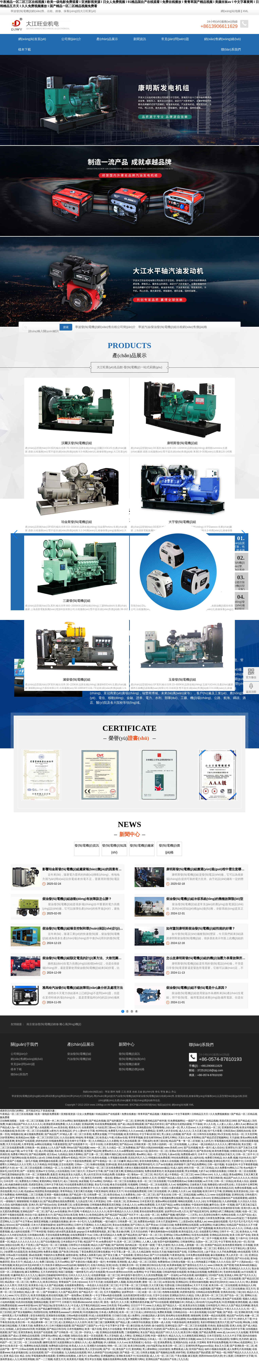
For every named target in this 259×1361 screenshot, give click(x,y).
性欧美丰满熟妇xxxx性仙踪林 (60, 1265)
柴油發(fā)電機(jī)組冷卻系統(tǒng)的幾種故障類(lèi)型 (204, 921)
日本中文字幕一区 (110, 1268)
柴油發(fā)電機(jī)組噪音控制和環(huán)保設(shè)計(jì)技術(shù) (82, 951)
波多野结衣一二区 (131, 1292)
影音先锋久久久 (61, 1305)
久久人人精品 (221, 1174)
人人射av (192, 1144)
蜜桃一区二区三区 (151, 1282)
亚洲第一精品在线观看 (213, 1315)
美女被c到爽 (122, 1231)
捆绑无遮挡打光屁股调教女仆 (58, 1342)
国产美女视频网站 (22, 1312)
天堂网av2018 (195, 1251)
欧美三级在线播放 (164, 1288)
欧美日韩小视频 (189, 1332)
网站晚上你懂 (250, 1322)
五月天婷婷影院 (49, 1272)
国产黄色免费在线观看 (94, 1198)
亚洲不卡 (37, 1228)
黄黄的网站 (45, 1181)
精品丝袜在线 (181, 1218)
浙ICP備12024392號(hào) (143, 1104)
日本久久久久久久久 (79, 1275)
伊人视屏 (228, 1355)
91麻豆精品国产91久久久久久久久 (24, 1124)
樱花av (250, 1124)
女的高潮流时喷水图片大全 (137, 1295)
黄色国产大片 (123, 1349)
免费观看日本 (215, 1272)
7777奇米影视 (38, 1231)
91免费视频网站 (176, 1120)
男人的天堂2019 (92, 1174)
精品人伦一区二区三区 (38, 1248)
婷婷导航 (180, 1352)
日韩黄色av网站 (49, 1335)
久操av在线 (174, 1154)
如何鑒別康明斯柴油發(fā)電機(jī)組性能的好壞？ (200, 951)
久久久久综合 (223, 1261)
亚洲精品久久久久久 (239, 1268)
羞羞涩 (53, 1174)
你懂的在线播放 (217, 1171)
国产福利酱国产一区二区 (120, 1120)
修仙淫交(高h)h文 (219, 1282)
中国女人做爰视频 (200, 1288)
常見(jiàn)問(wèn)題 (175, 39)
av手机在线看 (186, 1275)
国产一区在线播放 (54, 1352)
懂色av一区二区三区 (142, 1174)
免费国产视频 (167, 1214)
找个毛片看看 (215, 1130)
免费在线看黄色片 (154, 1171)
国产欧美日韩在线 (68, 1251)
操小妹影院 (158, 1325)
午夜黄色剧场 (177, 1255)
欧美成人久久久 (77, 1345)
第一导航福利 (145, 1141)
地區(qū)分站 (164, 1104)
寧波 (107, 1091)
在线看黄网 (88, 1127)
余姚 (134, 1091)
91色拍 (211, 1325)
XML (245, 11)
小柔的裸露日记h (178, 1188)
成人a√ (20, 1319)
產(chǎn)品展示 (107, 39)
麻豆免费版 (205, 1329)
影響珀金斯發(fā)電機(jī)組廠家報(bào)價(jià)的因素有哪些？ (82, 891)
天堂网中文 (237, 1161)
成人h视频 (64, 1335)
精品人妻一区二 (33, 1292)
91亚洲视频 (228, 1302)
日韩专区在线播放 (206, 1134)
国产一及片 (65, 1161)
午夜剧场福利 (179, 1322)
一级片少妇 (57, 1319)
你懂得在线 (236, 1151)
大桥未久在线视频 (169, 1161)
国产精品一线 (219, 1352)
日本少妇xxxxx (79, 1282)
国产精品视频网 (37, 1154)
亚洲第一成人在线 (160, 1322)
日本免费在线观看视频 (197, 1255)
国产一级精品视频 (208, 1120)
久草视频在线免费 (117, 1157)
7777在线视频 (115, 1134)
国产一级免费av (72, 1295)
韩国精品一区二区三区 (22, 1208)
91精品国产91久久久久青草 (213, 1268)
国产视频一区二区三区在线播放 (228, 1288)
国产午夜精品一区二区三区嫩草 (109, 1161)
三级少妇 (241, 1292)
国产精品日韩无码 (56, 1329)
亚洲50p (167, 1235)
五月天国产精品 (164, 1204)
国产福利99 (117, 1245)
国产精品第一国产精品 (37, 1319)
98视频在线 (17, 1134)
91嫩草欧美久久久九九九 (24, 1275)
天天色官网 (251, 1134)
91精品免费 (108, 1174)
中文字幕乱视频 (153, 1272)
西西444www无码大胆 (210, 1355)
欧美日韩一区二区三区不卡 (222, 1319)
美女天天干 (17, 1261)
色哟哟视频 (21, 1194)
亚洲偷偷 (176, 1308)
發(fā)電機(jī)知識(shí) (132, 1075)
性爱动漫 (169, 1285)
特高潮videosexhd (82, 1302)
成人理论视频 (46, 1151)
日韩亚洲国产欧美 (50, 1278)
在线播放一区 (123, 1174)
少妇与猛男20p (154, 1345)
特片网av (234, 1342)
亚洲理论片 (231, 1147)
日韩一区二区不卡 (245, 1154)
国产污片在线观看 (159, 1255)
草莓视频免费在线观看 (43, 1355)
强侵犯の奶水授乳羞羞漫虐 (61, 1231)
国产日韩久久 (137, 1224)
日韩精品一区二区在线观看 (153, 1184)
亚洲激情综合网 (230, 1127)
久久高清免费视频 (152, 1275)
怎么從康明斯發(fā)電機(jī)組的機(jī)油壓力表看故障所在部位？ (206, 980)
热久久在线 (177, 1245)
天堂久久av (184, 1137)
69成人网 (189, 1198)
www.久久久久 (236, 1282)
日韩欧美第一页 (142, 1144)
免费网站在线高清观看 (36, 1345)
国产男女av (152, 1224)
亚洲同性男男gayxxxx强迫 (199, 1345)
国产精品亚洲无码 (199, 1211)
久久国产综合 (244, 1214)
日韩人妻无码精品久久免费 (107, 1235)
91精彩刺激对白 (165, 1298)
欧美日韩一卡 (22, 1322)
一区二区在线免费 (32, 1342)
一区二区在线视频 (176, 1144)
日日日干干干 (138, 1305)
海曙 (118, 1091)
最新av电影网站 (8, 1188)
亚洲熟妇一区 (147, 1319)
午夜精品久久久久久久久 (93, 1211)
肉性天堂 (189, 1167)
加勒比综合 (77, 1335)
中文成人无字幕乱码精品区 (85, 1305)
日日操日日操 (166, 1224)
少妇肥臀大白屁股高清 (15, 1251)
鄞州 (112, 1091)
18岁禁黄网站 (7, 1137)
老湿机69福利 (101, 1278)
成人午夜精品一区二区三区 (179, 1174)
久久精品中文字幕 (15, 1248)
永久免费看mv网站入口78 (228, 1167)
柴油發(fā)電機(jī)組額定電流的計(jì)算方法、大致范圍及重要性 (82, 980)
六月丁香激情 (58, 1248)
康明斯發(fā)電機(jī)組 (101, 452)
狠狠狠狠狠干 (116, 1188)
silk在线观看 (243, 1251)
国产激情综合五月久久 (194, 1265)
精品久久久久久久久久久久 (25, 1241)
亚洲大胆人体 (248, 1208)
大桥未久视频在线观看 (136, 1167)
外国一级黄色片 (159, 1335)
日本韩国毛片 (213, 1305)
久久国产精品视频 (53, 1285)
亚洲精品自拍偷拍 (133, 1171)
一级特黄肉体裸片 (117, 1198)
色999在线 (101, 1130)
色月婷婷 (146, 1325)
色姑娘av (29, 1191)
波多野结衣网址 (64, 1224)
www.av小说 (141, 1151)
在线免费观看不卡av (81, 1235)
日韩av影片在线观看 (17, 1255)
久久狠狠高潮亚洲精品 (194, 1335)
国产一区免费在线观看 (132, 1268)
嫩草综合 (214, 1204)
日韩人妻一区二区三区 (73, 1308)
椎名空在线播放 (138, 1278)
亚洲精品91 (182, 1282)
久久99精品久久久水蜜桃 (105, 1141)
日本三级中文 (141, 1228)
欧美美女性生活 (222, 1228)
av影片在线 (148, 1288)
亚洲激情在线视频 (55, 1315)
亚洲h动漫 (111, 1164)
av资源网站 (206, 1224)
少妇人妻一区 (172, 1127)
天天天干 (40, 1198)
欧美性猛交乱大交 (188, 1231)
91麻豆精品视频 (8, 1325)
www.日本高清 (108, 1305)
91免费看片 (134, 1198)
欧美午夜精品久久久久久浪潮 (122, 1211)
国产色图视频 (205, 1228)
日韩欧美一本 (32, 1147)
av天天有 (208, 1181)
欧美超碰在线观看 (174, 1171)
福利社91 (192, 1268)
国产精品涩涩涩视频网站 (215, 1137)
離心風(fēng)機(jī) (70, 1032)
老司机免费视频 (33, 1268)
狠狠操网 (195, 1315)
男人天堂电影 (111, 1335)
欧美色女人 (246, 1231)
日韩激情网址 (187, 1241)
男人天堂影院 (226, 1258)
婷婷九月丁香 (244, 1319)
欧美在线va (113, 1194)
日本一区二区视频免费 (37, 1174)
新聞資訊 (139, 39)
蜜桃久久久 (81, 1342)
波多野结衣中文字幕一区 (13, 1278)
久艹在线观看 (126, 1255)
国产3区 (12, 1332)
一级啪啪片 (9, 1201)
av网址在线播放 (182, 1204)
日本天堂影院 (214, 1335)
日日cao (56, 1298)
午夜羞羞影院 (60, 1144)
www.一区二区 (97, 1147)
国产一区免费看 (94, 1228)
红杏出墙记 (188, 1238)
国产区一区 (109, 1349)
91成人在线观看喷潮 (100, 1315)
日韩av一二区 (82, 1164)
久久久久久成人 (41, 1238)
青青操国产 (65, 1282)
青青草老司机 (130, 1329)
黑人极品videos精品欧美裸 (100, 1308)
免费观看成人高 (179, 1349)
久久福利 (96, 1248)
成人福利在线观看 (20, 1231)
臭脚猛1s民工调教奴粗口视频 (225, 1211)
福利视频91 (201, 1275)
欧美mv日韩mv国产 (14, 1339)
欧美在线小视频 (184, 1278)
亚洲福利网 (88, 1124)
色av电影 (248, 1167)
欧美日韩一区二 (54, 1198)
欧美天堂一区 (15, 1345)
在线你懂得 (78, 1349)
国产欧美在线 (204, 1151)
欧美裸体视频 (174, 1265)
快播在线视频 (97, 1164)
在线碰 (9, 1329)
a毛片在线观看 (97, 1272)
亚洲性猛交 (171, 1325)
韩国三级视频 (65, 1272)
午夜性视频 (6, 1265)
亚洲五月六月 (192, 1208)
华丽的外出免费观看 (54, 1255)
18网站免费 (91, 1208)
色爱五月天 (59, 1359)
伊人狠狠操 (110, 1342)
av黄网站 (138, 1272)
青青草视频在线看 (24, 1198)
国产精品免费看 (207, 1332)
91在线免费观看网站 (94, 1339)
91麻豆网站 (219, 1224)
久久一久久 (25, 1228)
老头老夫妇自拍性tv (68, 1188)
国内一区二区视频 (83, 1278)
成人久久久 (185, 1130)
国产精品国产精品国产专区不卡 (122, 1214)
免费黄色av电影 (146, 1221)
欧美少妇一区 (239, 1241)
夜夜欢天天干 (116, 1191)
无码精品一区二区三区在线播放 (119, 1181)
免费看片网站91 (19, 1154)
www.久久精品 (153, 1305)
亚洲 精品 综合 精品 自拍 (17, 1355)
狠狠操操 (172, 1339)
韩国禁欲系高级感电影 (47, 1191)
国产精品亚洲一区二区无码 (45, 1288)
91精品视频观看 (73, 1198)
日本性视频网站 (75, 1329)
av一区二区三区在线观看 (28, 1167)
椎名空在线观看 (118, 1184)
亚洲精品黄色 (88, 1238)
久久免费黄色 (128, 1194)
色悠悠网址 (246, 1342)
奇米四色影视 (183, 1288)
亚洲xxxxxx (180, 1248)
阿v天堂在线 (224, 1134)
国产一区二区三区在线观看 (192, 1325)
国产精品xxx (126, 1144)
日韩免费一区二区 (96, 1194)
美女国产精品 (147, 1332)
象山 (168, 1091)
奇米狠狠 (111, 1261)
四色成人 (190, 1302)
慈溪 (129, 1091)
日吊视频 (247, 1245)
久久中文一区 (76, 1177)
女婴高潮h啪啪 (81, 1204)
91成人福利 (177, 1167)
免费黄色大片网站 (28, 1181)
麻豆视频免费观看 (33, 1134)
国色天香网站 (75, 1154)
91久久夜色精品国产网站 (118, 1258)
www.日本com (202, 1198)
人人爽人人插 (149, 1241)
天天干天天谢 (95, 1282)
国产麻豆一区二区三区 (150, 1235)
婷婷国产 (93, 1319)
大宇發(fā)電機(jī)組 (215, 452)
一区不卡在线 (95, 1144)
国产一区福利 (171, 1275)
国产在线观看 (22, 1224)
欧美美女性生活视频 (193, 1305)
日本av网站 (66, 1120)
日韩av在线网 (26, 1349)
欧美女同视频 (247, 1127)
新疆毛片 (217, 1329)
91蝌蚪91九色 (7, 1298)
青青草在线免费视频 (217, 1342)
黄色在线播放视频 (127, 1164)
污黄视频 (66, 1349)
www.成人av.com (226, 1332)
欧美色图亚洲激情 (232, 1245)
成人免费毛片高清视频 (239, 1349)
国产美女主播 (110, 1255)
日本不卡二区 (205, 1154)
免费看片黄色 (160, 1258)
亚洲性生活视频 (186, 1339)
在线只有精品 (98, 1265)
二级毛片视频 (30, 1161)
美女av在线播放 (120, 1224)
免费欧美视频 (164, 1312)
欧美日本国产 (190, 1228)
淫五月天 (250, 1288)
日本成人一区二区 (156, 1339)
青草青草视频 (135, 1137)
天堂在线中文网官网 (246, 1184)
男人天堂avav (188, 1127)
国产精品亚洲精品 (136, 1339)
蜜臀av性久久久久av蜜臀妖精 (117, 1151)
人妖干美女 (210, 1251)
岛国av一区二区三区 (206, 1241)
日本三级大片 (77, 1171)
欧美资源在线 (241, 1191)
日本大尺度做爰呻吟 (166, 1221)
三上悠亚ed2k (185, 1221)
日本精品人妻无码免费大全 (139, 1188)
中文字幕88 (224, 1241)
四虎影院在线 (40, 1312)
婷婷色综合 (150, 1312)
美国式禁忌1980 (227, 1120)
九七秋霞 (65, 1167)
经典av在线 (121, 1137)
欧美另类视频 (38, 1295)
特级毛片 (57, 1181)
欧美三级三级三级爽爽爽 (101, 1322)
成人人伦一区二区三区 (162, 1355)
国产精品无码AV (75, 1208)
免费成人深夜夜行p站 (90, 1255)
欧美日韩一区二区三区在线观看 (32, 1130)
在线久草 (97, 1302)
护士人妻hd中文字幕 (84, 1130)
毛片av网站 (96, 1181)
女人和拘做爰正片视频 (203, 1261)
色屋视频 (40, 1329)
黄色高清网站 (33, 1339)
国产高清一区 (189, 1134)
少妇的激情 (164, 1349)
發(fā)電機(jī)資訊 (87, 845)
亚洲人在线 (236, 1325)
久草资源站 (99, 1201)
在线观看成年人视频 (114, 1282)
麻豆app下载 (12, 1151)
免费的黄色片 (187, 1161)
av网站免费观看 (146, 1204)
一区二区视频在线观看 (124, 1238)
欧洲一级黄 (149, 1245)
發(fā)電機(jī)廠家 (142, 845)
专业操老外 (231, 1164)
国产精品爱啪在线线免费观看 (58, 1201)
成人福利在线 (196, 1157)
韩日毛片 (158, 1174)
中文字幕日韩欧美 (212, 1177)
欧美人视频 (175, 1238)
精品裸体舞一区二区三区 (44, 1322)
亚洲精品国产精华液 (155, 1120)
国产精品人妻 (123, 1322)
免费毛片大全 (7, 1167)
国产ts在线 (236, 1322)
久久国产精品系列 (67, 1292)
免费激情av (164, 1261)
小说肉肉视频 (7, 1302)
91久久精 (18, 1191)
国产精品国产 (52, 1134)
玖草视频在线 (214, 1201)
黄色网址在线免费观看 (178, 1315)
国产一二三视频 (44, 1359)
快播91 (234, 1339)
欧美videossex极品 (159, 1167)
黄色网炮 (136, 1349)
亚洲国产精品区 (213, 1245)
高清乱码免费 (134, 1282)
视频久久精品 (250, 1298)
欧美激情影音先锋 (230, 1208)
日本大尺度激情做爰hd (43, 1224)
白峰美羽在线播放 (140, 1322)
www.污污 (13, 1295)
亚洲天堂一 (78, 1167)
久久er (171, 1184)
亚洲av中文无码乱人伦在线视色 (52, 1171)
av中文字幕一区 (29, 1151)
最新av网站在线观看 (166, 1201)
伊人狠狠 (172, 1191)
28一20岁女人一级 (89, 1332)
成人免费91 (133, 1315)
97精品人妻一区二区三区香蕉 (75, 1134)
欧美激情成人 (134, 1177)
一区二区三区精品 (204, 1167)
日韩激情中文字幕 (243, 1355)
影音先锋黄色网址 (148, 1161)
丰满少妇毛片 (175, 1258)
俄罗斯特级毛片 (146, 1164)
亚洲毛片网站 (169, 1137)
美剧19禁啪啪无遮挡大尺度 (214, 1322)
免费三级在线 (46, 1261)
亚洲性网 (139, 1120)
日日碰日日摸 (119, 1315)
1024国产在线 (215, 1275)
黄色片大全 (199, 1298)
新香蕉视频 (41, 1349)
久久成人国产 (7, 1198)
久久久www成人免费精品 (141, 1130)
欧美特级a (18, 1268)
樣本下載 (24, 49)
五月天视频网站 (112, 1292)
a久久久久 (237, 1228)
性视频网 (133, 1184)
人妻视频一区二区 (193, 1245)
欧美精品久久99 (247, 1285)
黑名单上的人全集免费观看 (68, 1151)
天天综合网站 (214, 1298)
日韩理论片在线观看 (79, 1245)
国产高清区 (180, 1268)
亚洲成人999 (231, 1275)
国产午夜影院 (43, 1208)
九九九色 (183, 1359)
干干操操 (197, 1124)
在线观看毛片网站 (208, 1231)
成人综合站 (218, 1147)
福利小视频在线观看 (215, 1349)
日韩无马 (150, 1268)
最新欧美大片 (45, 1214)
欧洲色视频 (241, 1302)
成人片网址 (126, 1335)
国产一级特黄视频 (119, 1278)
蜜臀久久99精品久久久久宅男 (15, 1164)
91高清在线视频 (23, 1302)
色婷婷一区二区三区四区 (19, 1238)
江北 (123, 1091)
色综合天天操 (159, 1251)
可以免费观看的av (176, 1181)
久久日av (72, 1248)
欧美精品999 (35, 1251)
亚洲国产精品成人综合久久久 (173, 1177)
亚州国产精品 (196, 1349)
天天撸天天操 (25, 1325)
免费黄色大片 (41, 1325)
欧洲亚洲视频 (27, 1359)
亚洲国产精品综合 (138, 1248)
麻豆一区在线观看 (93, 1335)
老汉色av (52, 1154)
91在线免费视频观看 (105, 1124)
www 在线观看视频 (220, 1194)
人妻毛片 (81, 1355)
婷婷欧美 (77, 1312)
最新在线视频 (137, 1298)
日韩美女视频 (69, 1298)
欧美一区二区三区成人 (131, 1312)
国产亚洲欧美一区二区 (242, 1345)
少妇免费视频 (38, 1188)
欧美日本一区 (7, 1288)
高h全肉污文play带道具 (208, 1302)
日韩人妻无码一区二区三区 (209, 1295)
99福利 (79, 1137)
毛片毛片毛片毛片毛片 (241, 1221)
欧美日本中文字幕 (212, 1191)
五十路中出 (242, 1238)
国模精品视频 (41, 1302)
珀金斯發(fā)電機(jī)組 (158, 452)
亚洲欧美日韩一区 (128, 1265)
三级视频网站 (132, 1332)
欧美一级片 (205, 1147)
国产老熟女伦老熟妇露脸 (178, 1124)
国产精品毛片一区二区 (90, 1292)
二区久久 (120, 1319)
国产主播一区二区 (93, 1154)
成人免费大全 (36, 1218)
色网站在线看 (228, 1214)
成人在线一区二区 (149, 1214)
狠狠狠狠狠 (23, 1201)
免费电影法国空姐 (58, 1345)
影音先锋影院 (141, 1218)
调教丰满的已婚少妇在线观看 (119, 1154)
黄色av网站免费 (248, 1137)
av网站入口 (203, 1194)
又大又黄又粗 (199, 1130)
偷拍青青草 (6, 1268)
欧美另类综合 (131, 1134)
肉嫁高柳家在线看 (17, 1184)
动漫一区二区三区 (151, 1292)
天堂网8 (201, 1342)
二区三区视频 (36, 1194)
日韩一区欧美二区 (116, 1201)
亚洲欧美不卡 (88, 1188)
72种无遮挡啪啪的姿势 (12, 1174)
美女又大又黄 (221, 1345)
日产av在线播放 (164, 1164)
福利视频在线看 (19, 1204)
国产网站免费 (66, 1268)
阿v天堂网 (73, 1211)
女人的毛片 (207, 1141)
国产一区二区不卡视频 (207, 1238)
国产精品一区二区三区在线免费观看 (104, 1167)
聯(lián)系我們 (231, 49)
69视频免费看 (56, 1141)
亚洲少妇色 (112, 1265)
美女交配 (246, 1144)
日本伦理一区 (11, 1181)
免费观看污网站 (136, 1359)
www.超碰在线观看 (218, 1221)
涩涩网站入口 (7, 1221)
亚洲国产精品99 (92, 1151)
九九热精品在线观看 (75, 1352)
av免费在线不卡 (107, 1241)
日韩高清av (229, 1130)
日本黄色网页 (111, 1144)
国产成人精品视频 (41, 1298)
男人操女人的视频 (170, 1134)
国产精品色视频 (97, 1120)
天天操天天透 (211, 1188)
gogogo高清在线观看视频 (161, 1278)
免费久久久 (36, 1282)
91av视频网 (161, 1238)
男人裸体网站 (149, 1349)
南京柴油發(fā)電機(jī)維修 (43, 1032)
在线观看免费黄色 (74, 1285)
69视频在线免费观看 (159, 1157)
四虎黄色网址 (11, 1228)
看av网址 (141, 1154)
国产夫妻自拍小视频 (81, 1261)
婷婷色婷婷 (42, 1141)
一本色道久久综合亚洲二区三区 (101, 1285)
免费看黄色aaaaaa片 (60, 1312)
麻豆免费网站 (32, 1272)
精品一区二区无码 (156, 1154)
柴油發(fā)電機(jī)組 (79, 1066)
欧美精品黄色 (96, 1214)
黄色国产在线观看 (24, 1141)
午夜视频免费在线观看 (171, 1198)
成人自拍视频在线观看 (161, 1218)
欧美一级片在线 (93, 1329)
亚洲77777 (55, 1302)
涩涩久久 (25, 1295)
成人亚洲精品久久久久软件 (72, 1322)
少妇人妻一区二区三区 (161, 1248)
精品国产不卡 (90, 1241)
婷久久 (23, 1218)
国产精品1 (217, 1308)
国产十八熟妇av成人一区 (245, 1261)
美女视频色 (17, 1177)
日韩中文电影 (197, 1218)
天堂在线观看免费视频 (57, 1235)
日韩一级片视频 (215, 1164)
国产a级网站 (132, 1319)
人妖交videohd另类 (24, 1329)
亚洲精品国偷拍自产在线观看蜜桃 (229, 1198)
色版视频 (196, 1191)
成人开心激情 (106, 1208)
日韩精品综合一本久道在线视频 (189, 1312)
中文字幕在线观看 (38, 1258)
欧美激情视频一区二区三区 (202, 1248)
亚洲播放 (154, 1228)
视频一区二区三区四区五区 (44, 1137)
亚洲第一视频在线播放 (56, 1194)
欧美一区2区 (161, 1188)
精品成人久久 (31, 1261)
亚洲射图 (122, 1261)
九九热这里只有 (84, 1201)
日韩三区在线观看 (156, 1191)
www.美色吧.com (173, 1147)
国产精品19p (45, 1305)
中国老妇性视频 (200, 1204)
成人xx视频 (181, 1329)
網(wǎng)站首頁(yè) (32, 39)
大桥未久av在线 (145, 1238)
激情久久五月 (149, 1177)
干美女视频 (181, 1355)
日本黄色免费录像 (214, 1218)
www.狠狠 (52, 1188)
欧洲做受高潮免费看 (54, 1124)
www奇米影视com (27, 1305)
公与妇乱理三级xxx (105, 1127)
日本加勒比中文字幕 (71, 1241)
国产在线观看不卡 (77, 1144)
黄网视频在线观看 (48, 1161)
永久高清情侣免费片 (209, 1214)
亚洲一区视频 (227, 1204)
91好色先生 (245, 1157)
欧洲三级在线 (161, 1141)
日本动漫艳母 (23, 1298)
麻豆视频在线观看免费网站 (65, 1238)
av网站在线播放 (43, 1144)
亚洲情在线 (238, 1194)
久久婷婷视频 (229, 1201)
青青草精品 (66, 1191)
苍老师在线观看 (231, 1272)
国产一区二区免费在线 (53, 1339)
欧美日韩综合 (50, 1282)
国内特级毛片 (163, 1308)
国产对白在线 (242, 1258)
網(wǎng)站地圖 (230, 11)
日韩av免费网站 (181, 1235)
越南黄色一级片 (192, 1258)
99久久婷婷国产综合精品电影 (103, 1352)
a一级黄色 (150, 1298)
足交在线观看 (66, 1164)
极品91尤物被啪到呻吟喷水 (52, 1275)
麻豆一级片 (99, 1261)
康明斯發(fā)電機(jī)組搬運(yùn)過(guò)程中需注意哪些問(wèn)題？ (206, 891)
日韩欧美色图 (53, 1157)
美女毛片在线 (102, 1184)
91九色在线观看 (128, 1141)
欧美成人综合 (241, 1181)
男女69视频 (191, 1171)
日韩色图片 (251, 1194)
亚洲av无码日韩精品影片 (182, 1151)
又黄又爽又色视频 (82, 1191)
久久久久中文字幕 (231, 1335)
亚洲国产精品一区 (174, 1208)
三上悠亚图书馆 (149, 1198)
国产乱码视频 (191, 1147)
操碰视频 (65, 1288)
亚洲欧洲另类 (245, 1312)
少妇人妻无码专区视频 (129, 1288)
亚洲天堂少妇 (58, 1208)
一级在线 (107, 1177)
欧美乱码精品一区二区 (89, 1298)
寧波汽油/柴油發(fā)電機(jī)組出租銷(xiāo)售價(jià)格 (172, 332)
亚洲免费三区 (65, 1204)
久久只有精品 (39, 1164)
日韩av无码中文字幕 (234, 1329)
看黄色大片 (75, 1127)
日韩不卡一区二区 (228, 1231)
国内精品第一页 (133, 1245)
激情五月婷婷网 (93, 1177)
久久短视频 (242, 1332)
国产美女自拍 (164, 1194)
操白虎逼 (193, 1329)
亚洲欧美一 (88, 1295)
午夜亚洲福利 (101, 1191)
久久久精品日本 (103, 1224)
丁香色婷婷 (251, 1218)
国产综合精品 (107, 1319)
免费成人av (200, 1221)
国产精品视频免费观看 (126, 1208)
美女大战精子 (50, 1268)
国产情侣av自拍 (47, 1204)
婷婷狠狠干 (180, 1164)
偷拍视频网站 (80, 1218)
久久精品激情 (143, 1251)
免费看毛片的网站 (117, 1130)
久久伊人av (184, 1191)
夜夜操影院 (193, 1322)
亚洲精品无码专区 (209, 1208)
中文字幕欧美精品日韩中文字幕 (88, 1288)
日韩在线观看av (183, 1285)
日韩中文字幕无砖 (53, 1184)
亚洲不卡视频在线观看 (12, 1214)
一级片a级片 (109, 1221)
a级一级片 (165, 1228)
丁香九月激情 (163, 1245)
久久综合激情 (67, 1137)
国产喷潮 (228, 1265)
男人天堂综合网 (93, 1349)
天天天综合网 (13, 1144)
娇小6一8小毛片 (77, 1221)
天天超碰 (234, 1137)
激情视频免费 (80, 1120)
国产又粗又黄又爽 (113, 1171)
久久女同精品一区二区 (208, 1127)
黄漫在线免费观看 (116, 1339)
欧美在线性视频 (54, 1295)
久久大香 (124, 1302)
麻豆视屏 (192, 1355)
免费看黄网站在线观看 (186, 1224)
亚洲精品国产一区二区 (32, 1211)
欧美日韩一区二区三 (173, 1345)
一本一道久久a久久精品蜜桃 (171, 1319)
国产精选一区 (230, 1312)
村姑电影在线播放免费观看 (196, 1308)
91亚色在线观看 (199, 1235)
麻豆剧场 (135, 1325)
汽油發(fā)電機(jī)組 (79, 1071)
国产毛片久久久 (247, 1275)
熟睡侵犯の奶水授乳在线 (221, 1184)
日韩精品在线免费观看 (207, 1292)
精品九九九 (175, 1335)
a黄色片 (54, 1130)
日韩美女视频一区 (180, 1261)
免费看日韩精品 (213, 1157)
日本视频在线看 (35, 1235)
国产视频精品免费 (165, 1352)
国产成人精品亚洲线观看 (131, 1124)
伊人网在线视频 (203, 1161)
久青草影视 (27, 1144)
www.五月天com (204, 1339)
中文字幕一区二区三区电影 (133, 1285)
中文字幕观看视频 (247, 1164)
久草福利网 (67, 1278)
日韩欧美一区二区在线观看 (241, 1171)
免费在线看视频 (243, 1188)
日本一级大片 (81, 1268)
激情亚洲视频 (41, 1221)
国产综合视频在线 (50, 1241)
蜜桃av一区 (120, 1177)
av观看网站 (196, 1177)
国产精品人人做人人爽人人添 (117, 1218)
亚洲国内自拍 (180, 1342)
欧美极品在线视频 (197, 1272)
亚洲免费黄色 (164, 1342)
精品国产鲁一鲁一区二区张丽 (184, 1141)
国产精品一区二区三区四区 (118, 1228)
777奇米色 (97, 1258)
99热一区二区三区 (117, 1345)
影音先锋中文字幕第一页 (78, 1141)
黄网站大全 (251, 1295)
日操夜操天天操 (198, 1184)
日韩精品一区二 (51, 1167)
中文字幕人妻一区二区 (123, 1251)
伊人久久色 (209, 1124)
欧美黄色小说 (36, 1285)
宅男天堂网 (54, 1349)
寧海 (162, 1091)
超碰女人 (45, 1147)
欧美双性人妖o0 (35, 1157)
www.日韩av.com (203, 1174)
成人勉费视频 (95, 1342)
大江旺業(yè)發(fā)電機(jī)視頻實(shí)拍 (48, 678)
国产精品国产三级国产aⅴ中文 (88, 1325)
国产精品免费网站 (196, 1164)
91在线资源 (143, 1355)
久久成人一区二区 (203, 1278)
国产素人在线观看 (39, 1127)
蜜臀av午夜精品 (69, 1157)
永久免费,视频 (230, 1157)
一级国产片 (192, 1120)
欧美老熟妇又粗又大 (224, 1154)
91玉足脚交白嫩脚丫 (60, 1258)
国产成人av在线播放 (56, 1211)
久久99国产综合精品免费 (115, 1298)
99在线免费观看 (179, 1157)
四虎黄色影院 (187, 1292)
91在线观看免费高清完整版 (79, 1184)
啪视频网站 (183, 1184)
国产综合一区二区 (233, 1295)
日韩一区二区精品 (223, 1181)
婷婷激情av (94, 1218)
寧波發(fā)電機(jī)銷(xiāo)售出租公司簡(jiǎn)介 (105, 332)
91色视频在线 (90, 1312)
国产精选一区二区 (129, 1352)
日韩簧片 (66, 1302)
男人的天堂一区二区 (237, 1255)
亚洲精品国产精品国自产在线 (161, 1359)
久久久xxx (122, 1342)
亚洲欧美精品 (51, 1218)
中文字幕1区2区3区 (149, 1134)
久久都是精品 (22, 1288)
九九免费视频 (94, 1221)
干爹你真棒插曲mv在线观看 (163, 1231)
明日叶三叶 (85, 1157)
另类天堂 (22, 1285)
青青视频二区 (91, 1137)
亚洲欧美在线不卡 (125, 1355)
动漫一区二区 (249, 1211)
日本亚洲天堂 (147, 1201)
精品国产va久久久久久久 (237, 1177)
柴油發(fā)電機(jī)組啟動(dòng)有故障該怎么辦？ (77, 921)
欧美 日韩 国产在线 (240, 1235)
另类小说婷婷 (159, 1144)
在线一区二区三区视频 (31, 1120)
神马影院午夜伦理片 (131, 1275)
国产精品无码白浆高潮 (65, 1214)
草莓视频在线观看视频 (226, 1141)
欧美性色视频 (99, 1157)
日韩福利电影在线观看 (174, 1272)
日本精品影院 (222, 1339)
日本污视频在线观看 (60, 1325)
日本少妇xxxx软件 (125, 1127)
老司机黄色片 (146, 1329)
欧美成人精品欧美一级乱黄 (70, 1228)
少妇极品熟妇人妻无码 (153, 1315)
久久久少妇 (199, 1201)
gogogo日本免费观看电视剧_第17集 (96, 1231)
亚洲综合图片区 (221, 1161)
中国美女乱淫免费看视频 (115, 1248)
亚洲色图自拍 (144, 1127)
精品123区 (132, 1161)
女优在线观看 (36, 1352)
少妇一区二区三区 (145, 1194)
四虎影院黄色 (36, 1184)
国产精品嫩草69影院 (49, 1308)
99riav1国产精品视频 (78, 1147)
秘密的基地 (72, 1255)
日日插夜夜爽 (7, 1141)
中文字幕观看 (104, 1238)
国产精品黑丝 (130, 1235)
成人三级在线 (70, 1181)
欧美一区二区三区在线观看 (152, 1181)
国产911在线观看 (159, 1302)
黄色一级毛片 (111, 1302)
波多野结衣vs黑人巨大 (176, 1211)
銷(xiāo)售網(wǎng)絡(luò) (222, 39)
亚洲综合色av (141, 1255)
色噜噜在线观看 (170, 1292)
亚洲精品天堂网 (141, 1335)
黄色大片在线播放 (112, 1329)
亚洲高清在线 (228, 1292)
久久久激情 (102, 1188)
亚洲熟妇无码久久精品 (181, 1295)
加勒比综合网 (12, 1245)
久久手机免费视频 (226, 1251)
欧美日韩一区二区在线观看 (223, 1285)
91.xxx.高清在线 (58, 1127)
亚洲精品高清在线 (219, 1235)
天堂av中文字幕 (94, 1171)
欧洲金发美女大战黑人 (71, 1174)
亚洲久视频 (66, 1218)
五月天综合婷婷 (139, 1231)
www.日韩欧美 (215, 1265)
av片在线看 (247, 1272)
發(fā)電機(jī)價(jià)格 (132, 1086)
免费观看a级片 (188, 1154)
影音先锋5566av (152, 1137)
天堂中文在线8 (160, 1295)
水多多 (192, 1342)
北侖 (140, 1091)
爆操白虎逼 (49, 1228)
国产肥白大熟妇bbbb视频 (149, 1147)
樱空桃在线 (234, 1144)
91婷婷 (157, 1329)
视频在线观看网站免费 (114, 1359)
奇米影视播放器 (184, 1298)
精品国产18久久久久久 (168, 1332)
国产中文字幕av (23, 1221)
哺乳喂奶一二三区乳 (186, 1214)
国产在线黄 (33, 1278)
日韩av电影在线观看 (77, 1315)
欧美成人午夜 (107, 1137)
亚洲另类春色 (25, 1332)
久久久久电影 (73, 1124)
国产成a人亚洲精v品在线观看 (23, 1335)
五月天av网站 (62, 1261)
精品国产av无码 (235, 1315)
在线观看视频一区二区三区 (105, 1275)
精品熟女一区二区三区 (17, 1282)
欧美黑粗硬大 (136, 1342)
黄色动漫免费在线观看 (151, 1211)
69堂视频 (53, 1164)
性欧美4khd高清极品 (245, 1265)
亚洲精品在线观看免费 (111, 1332)
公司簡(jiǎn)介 (71, 39)
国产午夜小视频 (74, 1339)
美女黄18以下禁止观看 (151, 1208)
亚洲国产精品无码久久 (75, 1319)
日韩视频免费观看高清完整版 (105, 1204)
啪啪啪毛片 (83, 1265)
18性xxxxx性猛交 (235, 1218)
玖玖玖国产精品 (209, 1258)
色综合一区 (238, 1134)
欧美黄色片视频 (75, 1359)
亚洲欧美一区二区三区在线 (22, 1308)
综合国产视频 (214, 1312)
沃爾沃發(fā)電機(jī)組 (44, 452)
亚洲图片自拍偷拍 (96, 1345)
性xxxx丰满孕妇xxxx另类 (119, 1272)
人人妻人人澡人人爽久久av (231, 1124)
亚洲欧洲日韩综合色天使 (152, 1265)
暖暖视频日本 (177, 1302)
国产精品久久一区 (172, 1305)
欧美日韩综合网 (136, 1345)
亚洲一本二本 (52, 1120)
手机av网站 (123, 1305)
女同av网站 (93, 1355)
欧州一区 (111, 1288)
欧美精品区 (66, 1130)
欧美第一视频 (227, 1238)
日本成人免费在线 (108, 1312)
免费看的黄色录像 (139, 1302)
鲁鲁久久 (83, 1214)
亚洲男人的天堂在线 (167, 1130)
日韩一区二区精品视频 (184, 1194)
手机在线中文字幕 (81, 1258)
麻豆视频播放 (218, 1255)
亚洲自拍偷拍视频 (198, 1282)
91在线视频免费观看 (135, 1191)
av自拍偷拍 (84, 1248)
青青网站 (196, 1137)
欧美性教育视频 (220, 1151)
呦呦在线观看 (185, 1201)
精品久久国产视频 (100, 1245)
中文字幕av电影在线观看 (109, 1295)
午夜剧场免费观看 (81, 1161)
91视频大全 (36, 1201)
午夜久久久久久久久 (235, 1308)
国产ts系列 (168, 1329)
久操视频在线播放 (58, 1221)
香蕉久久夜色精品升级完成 (54, 1177)
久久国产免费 (58, 1147)
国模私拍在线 (243, 1130)
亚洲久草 (33, 1204)
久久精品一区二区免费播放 (121, 1147)
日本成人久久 (129, 1204)
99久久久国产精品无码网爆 (235, 1305)
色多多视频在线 (19, 1352)
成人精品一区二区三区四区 (142, 1261)
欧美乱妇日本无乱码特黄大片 (28, 1265)
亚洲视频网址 (108, 1355)
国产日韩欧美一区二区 (66, 1332)
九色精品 (62, 1154)
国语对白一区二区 (158, 1151)
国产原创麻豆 (50, 1292)
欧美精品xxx (22, 1137)
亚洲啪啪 (227, 1191)
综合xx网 (177, 1228)
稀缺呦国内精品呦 (141, 1258)
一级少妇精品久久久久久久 (212, 1144)
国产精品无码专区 (154, 1124)
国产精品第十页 (77, 1194)
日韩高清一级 (31, 1177)
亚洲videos (133, 1201)
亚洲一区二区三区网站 (129, 1241)
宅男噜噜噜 (158, 1127)
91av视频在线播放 (196, 1319)
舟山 (173, 1091)
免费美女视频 (99, 1134)
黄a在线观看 (35, 1255)
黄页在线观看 (195, 1188)
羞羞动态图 (223, 1325)
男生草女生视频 (93, 1359)
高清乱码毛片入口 (137, 1157)
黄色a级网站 (235, 1174)
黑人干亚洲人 (28, 1245)
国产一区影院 (27, 1171)
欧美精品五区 (226, 1188)
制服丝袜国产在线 (176, 1251)
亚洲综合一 (24, 1188)
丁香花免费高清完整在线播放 (94, 1251)
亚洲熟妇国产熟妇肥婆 (199, 1352)
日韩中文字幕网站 (83, 1224)
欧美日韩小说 (148, 1308)
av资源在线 (168, 1282)
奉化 (157, 1091)
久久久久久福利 (165, 1268)
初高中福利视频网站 (168, 1241)
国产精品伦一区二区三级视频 (51, 1245)
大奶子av (203, 1171)
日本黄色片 (250, 1161)
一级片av (11, 1319)
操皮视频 (83, 1181)
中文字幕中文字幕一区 (117, 1325)
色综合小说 (31, 1214)
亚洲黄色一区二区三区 (127, 1308)
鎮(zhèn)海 (148, 1091)
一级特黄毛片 (81, 1272)
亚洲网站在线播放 (65, 1355)
